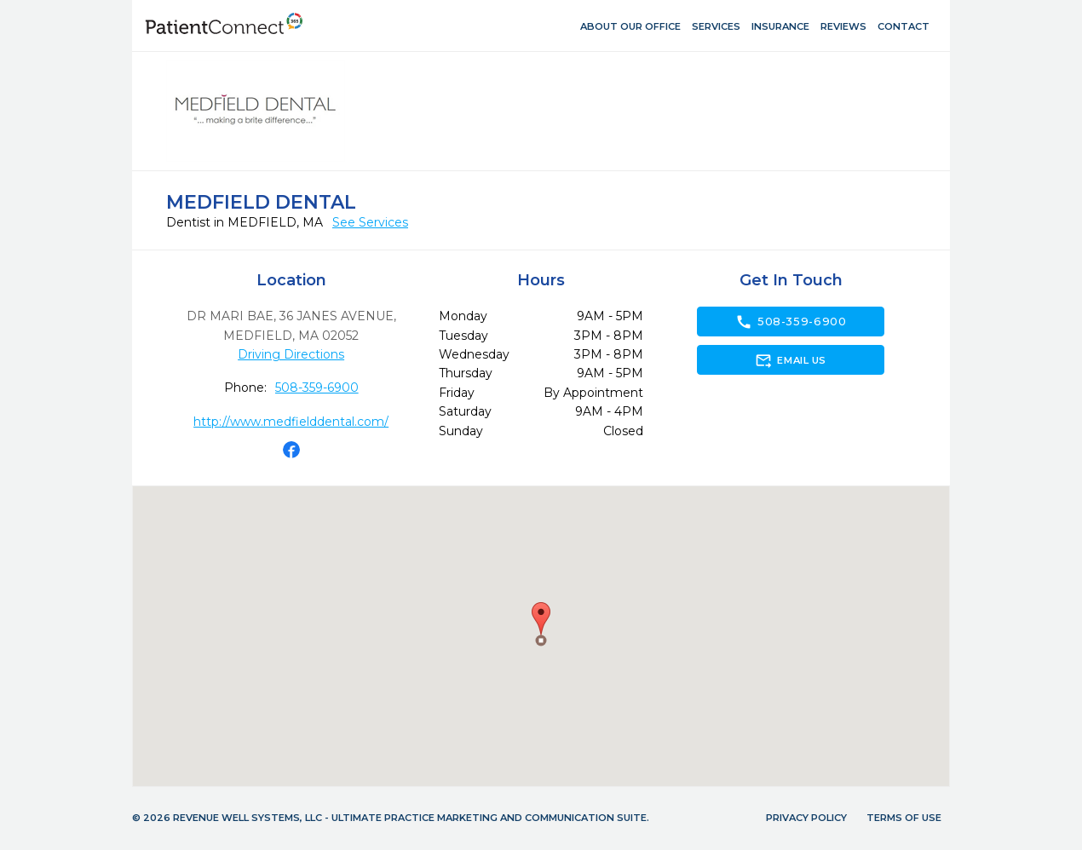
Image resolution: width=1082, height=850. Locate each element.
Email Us (790, 360)
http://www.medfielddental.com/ (290, 421)
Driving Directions (291, 354)
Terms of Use (903, 818)
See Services (370, 222)
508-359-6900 (317, 387)
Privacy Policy (806, 818)
